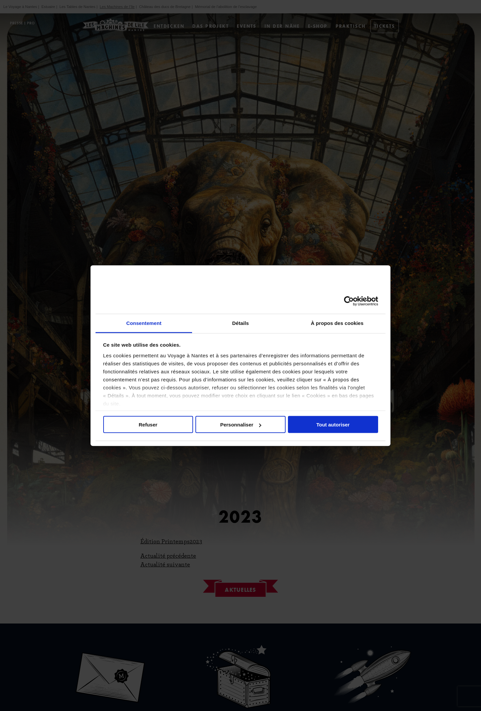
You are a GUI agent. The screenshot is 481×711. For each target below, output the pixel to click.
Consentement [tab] (143, 323)
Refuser (148, 424)
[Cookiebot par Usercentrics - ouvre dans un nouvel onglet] (349, 301)
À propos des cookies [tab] (337, 323)
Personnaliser (240, 424)
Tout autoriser (333, 424)
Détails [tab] (240, 323)
